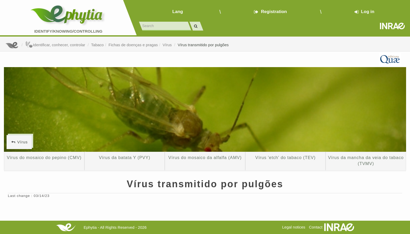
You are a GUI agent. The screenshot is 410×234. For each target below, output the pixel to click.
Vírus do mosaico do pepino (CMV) (44, 157)
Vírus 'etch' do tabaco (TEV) (285, 157)
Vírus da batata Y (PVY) (124, 157)
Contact (315, 227)
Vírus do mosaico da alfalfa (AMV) (205, 157)
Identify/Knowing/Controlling (68, 31)
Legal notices (293, 227)
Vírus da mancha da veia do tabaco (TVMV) (366, 160)
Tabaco (97, 45)
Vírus (168, 45)
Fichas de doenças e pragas (133, 45)
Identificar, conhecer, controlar (55, 45)
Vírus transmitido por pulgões (203, 45)
